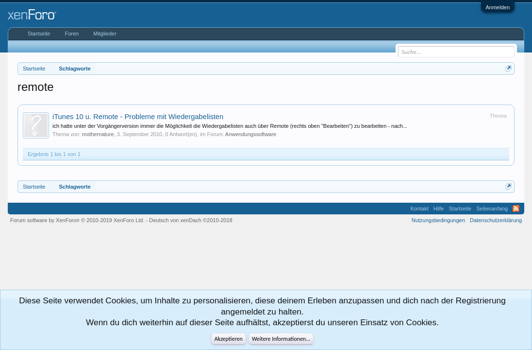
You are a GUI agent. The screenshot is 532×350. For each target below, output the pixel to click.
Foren (72, 33)
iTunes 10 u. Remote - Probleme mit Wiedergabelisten (137, 117)
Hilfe (438, 208)
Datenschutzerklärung (496, 220)
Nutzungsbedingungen (438, 220)
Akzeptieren (229, 338)
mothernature (98, 134)
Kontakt (419, 208)
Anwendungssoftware (250, 134)
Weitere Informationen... (281, 338)
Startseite (39, 33)
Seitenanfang (492, 208)
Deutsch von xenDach (190, 220)
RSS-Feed (516, 208)
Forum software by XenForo (77, 220)
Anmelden (498, 7)
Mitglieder (104, 33)
